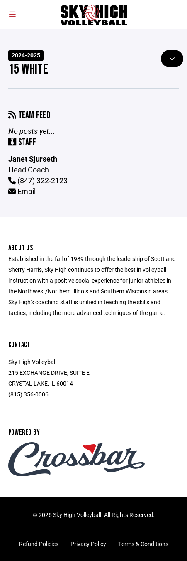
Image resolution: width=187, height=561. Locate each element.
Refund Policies (38, 544)
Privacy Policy (88, 544)
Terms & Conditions (143, 544)
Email (22, 191)
